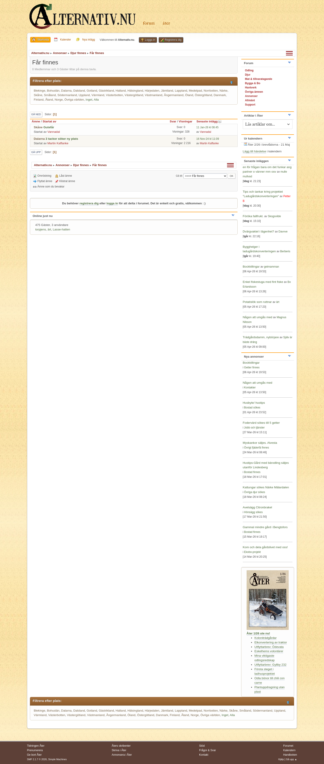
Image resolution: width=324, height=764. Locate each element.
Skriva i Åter (119, 750)
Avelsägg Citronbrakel (257, 507)
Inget (89, 99)
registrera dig (89, 203)
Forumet (288, 745)
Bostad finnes (252, 472)
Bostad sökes (252, 407)
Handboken (290, 754)
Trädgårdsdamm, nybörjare (261, 337)
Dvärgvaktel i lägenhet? (258, 231)
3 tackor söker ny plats (62, 138)
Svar (173, 121)
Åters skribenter (121, 745)
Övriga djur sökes (254, 492)
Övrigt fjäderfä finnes (256, 447)
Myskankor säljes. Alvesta (260, 442)
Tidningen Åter (36, 745)
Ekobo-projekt (252, 552)
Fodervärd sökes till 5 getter (261, 422)
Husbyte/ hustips (254, 402)
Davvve (283, 231)
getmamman (271, 266)
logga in (112, 203)
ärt (49, 229)
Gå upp (36, 152)
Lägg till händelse (254, 151)
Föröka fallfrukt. (253, 216)
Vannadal (53, 131)
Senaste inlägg (209, 121)
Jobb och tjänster (254, 427)
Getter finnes (252, 367)
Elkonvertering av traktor (270, 642)
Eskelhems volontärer (268, 651)
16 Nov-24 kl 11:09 (207, 138)
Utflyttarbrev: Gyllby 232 (270, 664)
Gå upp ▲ (291, 759)
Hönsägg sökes (253, 512)
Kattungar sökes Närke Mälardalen (266, 487)
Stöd (202, 745)
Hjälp (281, 759)
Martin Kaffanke (57, 143)
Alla (96, 99)
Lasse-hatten (61, 229)
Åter (166, 23)
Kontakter (250, 387)
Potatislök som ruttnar (257, 302)
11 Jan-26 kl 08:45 (207, 127)
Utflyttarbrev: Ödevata (269, 647)
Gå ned (36, 114)
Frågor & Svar (207, 750)
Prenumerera (35, 750)
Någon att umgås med (257, 317)
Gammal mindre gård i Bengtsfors (265, 527)
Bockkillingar (251, 266)
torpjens (40, 229)
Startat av (49, 121)
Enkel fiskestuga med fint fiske (263, 282)
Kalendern (289, 750)
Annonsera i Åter (122, 754)
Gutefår (48, 127)
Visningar (185, 121)
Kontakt (203, 754)
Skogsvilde (274, 216)
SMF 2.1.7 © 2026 (37, 759)
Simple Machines (57, 759)
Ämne (36, 121)
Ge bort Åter (34, 754)
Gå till (179, 175)
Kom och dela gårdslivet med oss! (265, 547)
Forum (149, 23)
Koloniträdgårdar (265, 638)
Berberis (285, 251)
